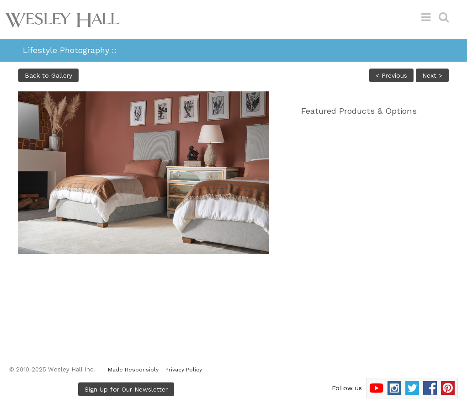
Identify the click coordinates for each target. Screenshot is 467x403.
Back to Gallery (48, 75)
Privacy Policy (183, 369)
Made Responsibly (133, 369)
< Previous (391, 75)
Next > (432, 75)
